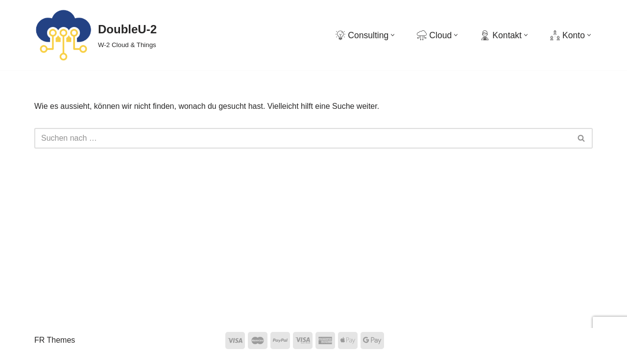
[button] (392, 35)
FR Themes (54, 340)
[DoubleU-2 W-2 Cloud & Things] (95, 35)
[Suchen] (302, 138)
